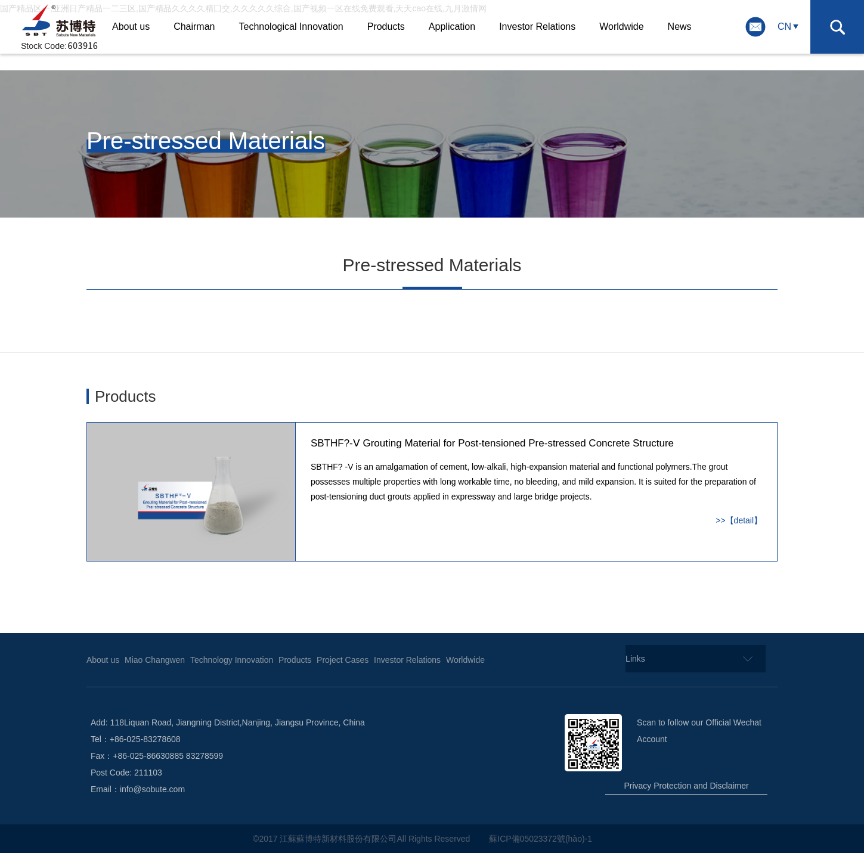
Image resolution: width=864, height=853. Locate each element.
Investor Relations (537, 26)
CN (784, 26)
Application (452, 26)
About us (131, 26)
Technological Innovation (291, 26)
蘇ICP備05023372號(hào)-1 (541, 838)
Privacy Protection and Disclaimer (686, 785)
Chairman (194, 26)
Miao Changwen (155, 660)
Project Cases (342, 660)
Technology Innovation (231, 660)
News (680, 26)
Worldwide (621, 26)
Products (386, 26)
